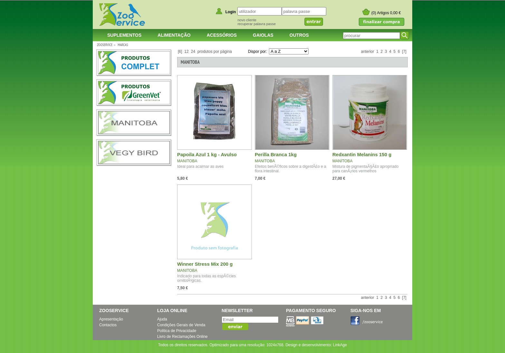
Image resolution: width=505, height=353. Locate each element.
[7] (404, 51)
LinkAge (340, 345)
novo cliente (246, 20)
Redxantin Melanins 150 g (361, 154)
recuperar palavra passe (256, 24)
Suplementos (124, 35)
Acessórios (222, 35)
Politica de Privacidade (176, 331)
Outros (299, 35)
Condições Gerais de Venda (181, 325)
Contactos (108, 325)
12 (186, 51)
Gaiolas (263, 35)
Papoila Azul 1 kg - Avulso (207, 154)
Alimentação (173, 35)
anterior (367, 51)
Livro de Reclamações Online (182, 336)
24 (193, 51)
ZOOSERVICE (104, 45)
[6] (180, 51)
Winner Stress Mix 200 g (205, 264)
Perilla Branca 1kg (276, 154)
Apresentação (111, 319)
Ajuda (162, 319)
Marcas (123, 45)
